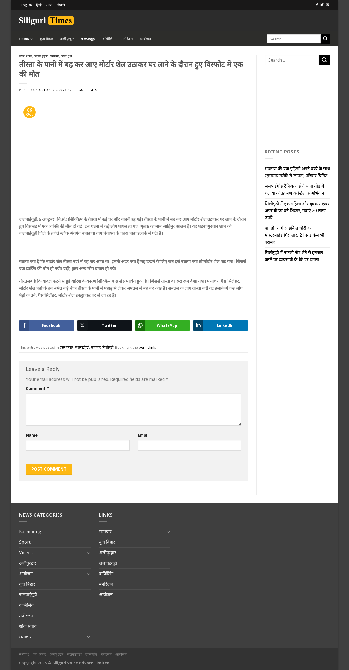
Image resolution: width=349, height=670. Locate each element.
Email (143, 435)
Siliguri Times (85, 90)
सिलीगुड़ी (66, 56)
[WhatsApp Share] (162, 325)
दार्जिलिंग (108, 38)
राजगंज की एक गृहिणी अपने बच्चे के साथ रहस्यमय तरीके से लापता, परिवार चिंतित (297, 172)
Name (32, 435)
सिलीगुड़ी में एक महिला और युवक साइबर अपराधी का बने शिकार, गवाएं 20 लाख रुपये (297, 211)
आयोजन (145, 38)
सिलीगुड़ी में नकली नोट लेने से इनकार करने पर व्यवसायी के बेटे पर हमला (294, 255)
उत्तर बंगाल (25, 56)
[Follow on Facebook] (316, 5)
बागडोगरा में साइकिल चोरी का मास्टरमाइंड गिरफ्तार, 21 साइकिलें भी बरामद (294, 235)
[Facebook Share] (46, 325)
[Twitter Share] (105, 325)
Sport (25, 542)
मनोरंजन (127, 38)
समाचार (26, 38)
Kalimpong (30, 532)
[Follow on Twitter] (322, 5)
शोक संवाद (28, 626)
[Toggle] (88, 553)
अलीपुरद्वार (67, 38)
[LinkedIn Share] (220, 325)
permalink (147, 347)
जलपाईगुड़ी (88, 38)
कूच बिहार (46, 38)
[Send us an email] (327, 5)
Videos (26, 553)
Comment (37, 388)
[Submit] (325, 39)
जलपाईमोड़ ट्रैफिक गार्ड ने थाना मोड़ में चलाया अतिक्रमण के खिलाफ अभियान (294, 189)
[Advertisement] (266, 19)
